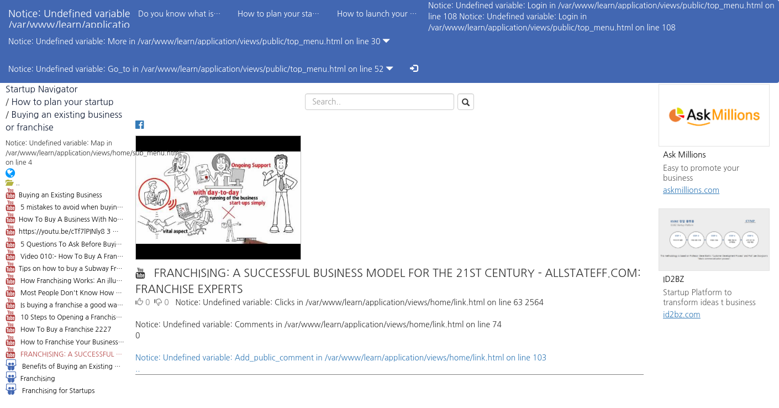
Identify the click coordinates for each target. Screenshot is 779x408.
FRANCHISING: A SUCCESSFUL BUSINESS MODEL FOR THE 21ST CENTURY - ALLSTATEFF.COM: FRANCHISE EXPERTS (65, 352)
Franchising (30, 377)
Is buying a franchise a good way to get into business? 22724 (65, 303)
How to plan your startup (62, 101)
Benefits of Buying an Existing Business (65, 364)
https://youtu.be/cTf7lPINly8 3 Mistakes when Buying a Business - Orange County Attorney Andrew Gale (65, 230)
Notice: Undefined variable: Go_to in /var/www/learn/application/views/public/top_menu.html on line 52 (200, 69)
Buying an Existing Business (54, 193)
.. (13, 182)
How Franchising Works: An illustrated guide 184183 (65, 279)
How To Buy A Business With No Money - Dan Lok (65, 217)
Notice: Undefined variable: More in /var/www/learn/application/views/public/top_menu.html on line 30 (199, 41)
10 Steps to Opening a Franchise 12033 (65, 315)
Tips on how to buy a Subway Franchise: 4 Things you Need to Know (65, 267)
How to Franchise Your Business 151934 (65, 340)
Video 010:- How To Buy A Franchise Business (65, 254)
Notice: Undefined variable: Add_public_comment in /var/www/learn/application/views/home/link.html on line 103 (389, 364)
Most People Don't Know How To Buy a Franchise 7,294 (65, 291)
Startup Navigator (41, 89)
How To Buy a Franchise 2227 (58, 327)
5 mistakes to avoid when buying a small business (65, 205)
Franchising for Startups (50, 389)
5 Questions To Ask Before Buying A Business (65, 242)
